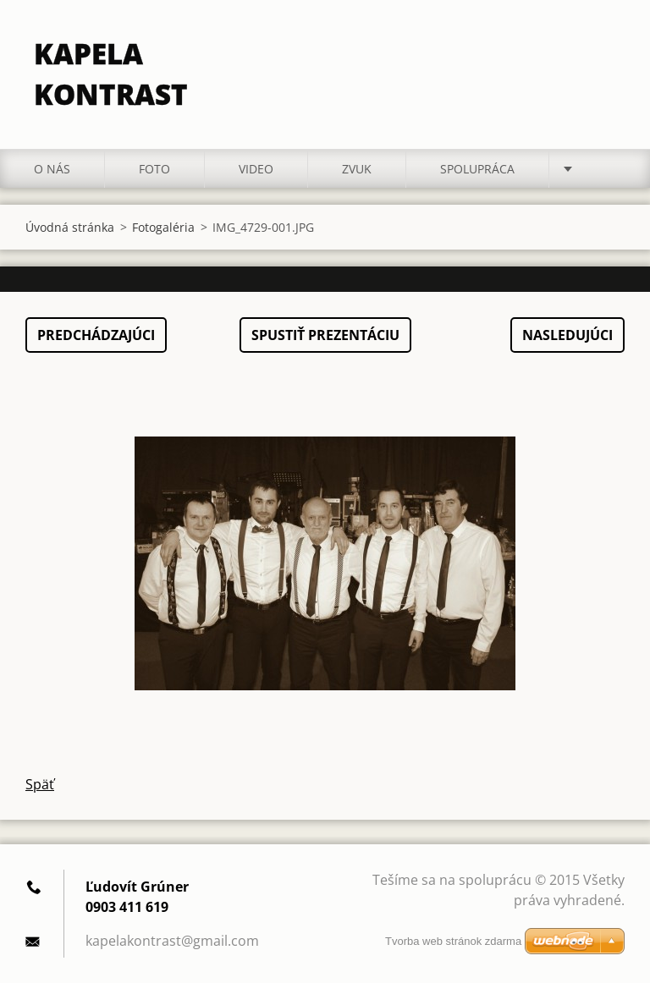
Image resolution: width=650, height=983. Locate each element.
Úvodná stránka (69, 227)
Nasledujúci (567, 335)
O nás (52, 169)
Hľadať (606, 49)
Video (256, 169)
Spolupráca (477, 169)
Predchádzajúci (96, 335)
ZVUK (357, 169)
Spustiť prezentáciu (325, 335)
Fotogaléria (163, 227)
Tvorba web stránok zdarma (453, 941)
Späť (39, 784)
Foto (154, 169)
